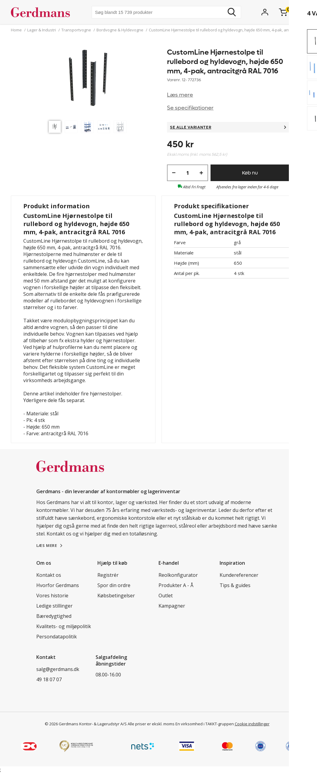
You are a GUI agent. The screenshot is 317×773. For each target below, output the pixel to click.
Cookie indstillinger (252, 724)
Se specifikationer (190, 107)
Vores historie (52, 595)
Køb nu (250, 173)
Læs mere (180, 94)
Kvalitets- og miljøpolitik (63, 626)
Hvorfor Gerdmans (57, 585)
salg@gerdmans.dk (57, 669)
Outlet (165, 595)
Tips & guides (235, 585)
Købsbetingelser (116, 595)
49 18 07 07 (49, 679)
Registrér (108, 575)
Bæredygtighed (53, 616)
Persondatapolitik (56, 636)
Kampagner (171, 605)
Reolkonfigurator (178, 575)
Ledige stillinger (54, 605)
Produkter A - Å (175, 585)
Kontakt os (48, 575)
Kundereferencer (239, 575)
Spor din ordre (113, 585)
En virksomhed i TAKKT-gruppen (204, 724)
